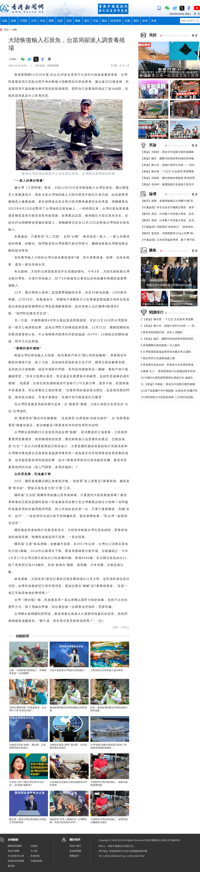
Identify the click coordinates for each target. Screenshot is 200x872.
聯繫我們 (74, 856)
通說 (104, 20)
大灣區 (24, 20)
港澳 (13, 20)
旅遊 (145, 20)
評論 (95, 20)
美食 (153, 20)
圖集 (77, 20)
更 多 (195, 35)
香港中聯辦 (13, 851)
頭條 (4, 20)
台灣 (33, 20)
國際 (51, 20)
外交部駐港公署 (16, 856)
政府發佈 (115, 20)
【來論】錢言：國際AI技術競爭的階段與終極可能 (170, 158)
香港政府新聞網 (16, 861)
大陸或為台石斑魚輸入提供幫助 (106, 670)
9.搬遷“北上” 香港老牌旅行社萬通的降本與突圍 (169, 371)
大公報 (33, 851)
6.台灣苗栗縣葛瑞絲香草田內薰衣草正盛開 (166, 351)
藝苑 (136, 20)
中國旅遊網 (36, 861)
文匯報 (33, 846)
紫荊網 (11, 866)
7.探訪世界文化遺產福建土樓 (158, 358)
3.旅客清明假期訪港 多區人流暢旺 (162, 332)
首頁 (6, 29)
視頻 (69, 20)
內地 (42, 20)
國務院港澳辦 (15, 846)
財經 (60, 20)
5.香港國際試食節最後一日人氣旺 (160, 345)
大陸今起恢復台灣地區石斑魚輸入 (67, 670)
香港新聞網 (75, 851)
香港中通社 (75, 846)
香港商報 (35, 856)
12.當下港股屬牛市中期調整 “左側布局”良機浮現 (169, 390)
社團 (127, 20)
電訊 (86, 20)
